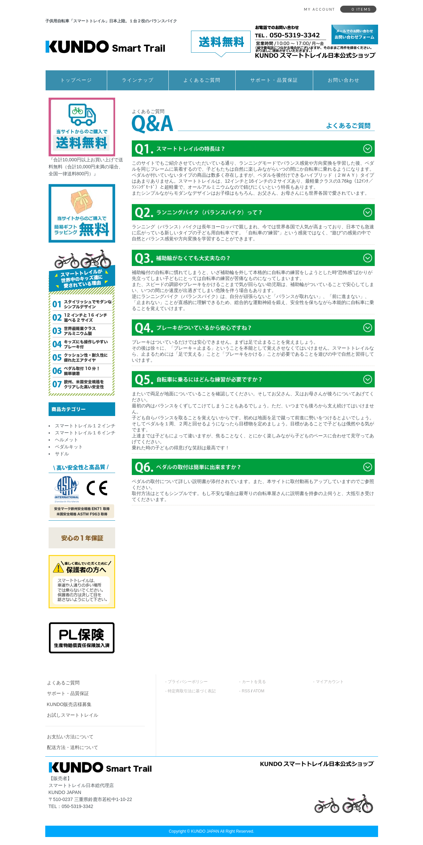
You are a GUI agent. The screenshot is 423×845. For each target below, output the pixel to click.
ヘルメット (66, 439)
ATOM (259, 691)
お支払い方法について (70, 736)
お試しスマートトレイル (72, 715)
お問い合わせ (344, 80)
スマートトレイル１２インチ (85, 425)
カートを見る (254, 681)
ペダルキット (69, 446)
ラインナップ (138, 80)
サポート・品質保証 (274, 80)
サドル (62, 453)
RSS (246, 691)
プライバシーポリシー (188, 681)
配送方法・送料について (72, 747)
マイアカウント (330, 681)
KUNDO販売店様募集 (69, 704)
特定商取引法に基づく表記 (192, 691)
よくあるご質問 (202, 80)
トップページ (76, 80)
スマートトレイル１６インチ (85, 432)
